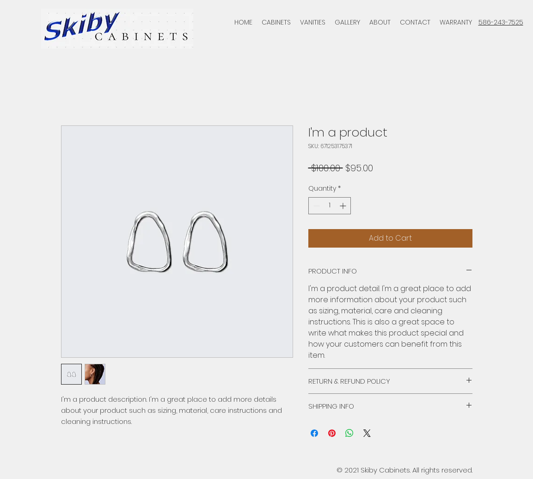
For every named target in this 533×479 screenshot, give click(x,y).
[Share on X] (367, 433)
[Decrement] (315, 206)
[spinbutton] (329, 206)
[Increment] (343, 206)
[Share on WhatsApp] (349, 433)
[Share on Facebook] (314, 433)
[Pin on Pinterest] (331, 433)
